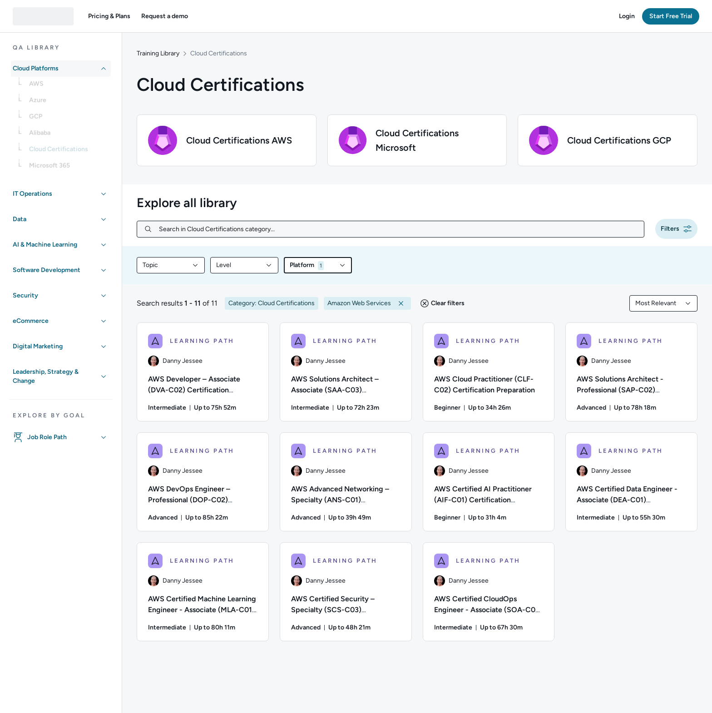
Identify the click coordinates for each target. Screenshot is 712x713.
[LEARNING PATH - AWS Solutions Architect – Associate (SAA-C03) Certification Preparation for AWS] (346, 371)
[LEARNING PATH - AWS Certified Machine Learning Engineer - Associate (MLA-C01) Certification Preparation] (203, 591)
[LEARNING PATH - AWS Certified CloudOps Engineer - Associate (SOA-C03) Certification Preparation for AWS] (489, 591)
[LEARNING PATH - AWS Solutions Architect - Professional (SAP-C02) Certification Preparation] (631, 371)
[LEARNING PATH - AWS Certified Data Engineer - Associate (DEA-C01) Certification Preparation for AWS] (631, 481)
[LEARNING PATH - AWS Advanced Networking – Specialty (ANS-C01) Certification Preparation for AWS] (346, 481)
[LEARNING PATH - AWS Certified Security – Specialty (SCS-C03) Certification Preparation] (346, 591)
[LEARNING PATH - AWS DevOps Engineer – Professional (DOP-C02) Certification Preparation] (203, 481)
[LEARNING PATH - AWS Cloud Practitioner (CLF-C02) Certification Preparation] (489, 371)
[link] (68, 87)
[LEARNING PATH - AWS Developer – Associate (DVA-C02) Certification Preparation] (203, 371)
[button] (109, 16)
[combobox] (171, 265)
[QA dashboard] (43, 16)
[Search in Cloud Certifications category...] (398, 229)
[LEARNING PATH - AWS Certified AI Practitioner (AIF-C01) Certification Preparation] (489, 481)
